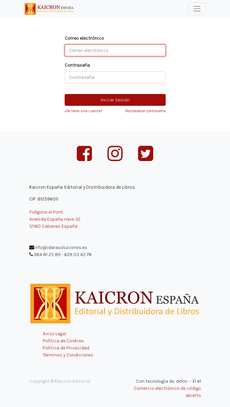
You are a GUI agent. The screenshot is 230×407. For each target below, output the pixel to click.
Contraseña (77, 65)
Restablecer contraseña (145, 111)
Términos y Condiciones (68, 355)
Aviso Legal (54, 334)
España (69, 226)
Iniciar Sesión (115, 100)
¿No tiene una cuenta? (83, 111)
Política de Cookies (63, 341)
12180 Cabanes (45, 226)
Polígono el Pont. (46, 212)
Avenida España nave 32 (54, 219)
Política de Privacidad (66, 348)
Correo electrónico (84, 38)
